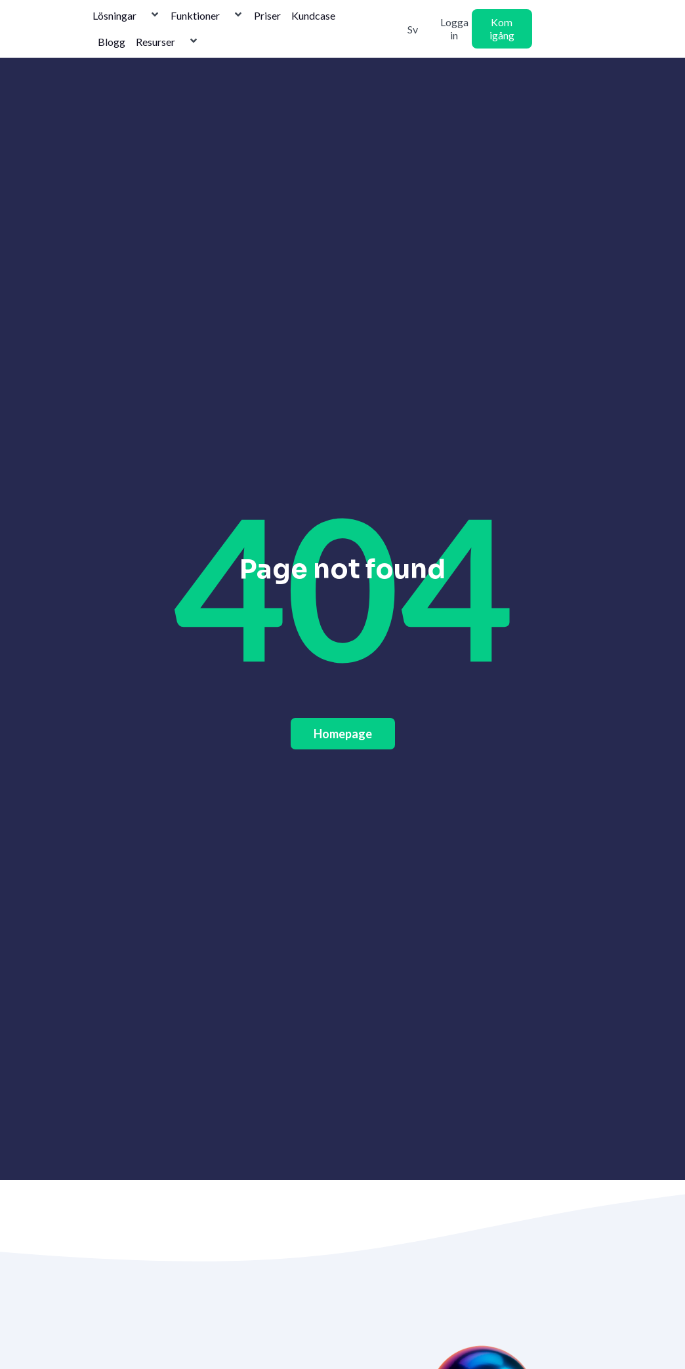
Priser (267, 15)
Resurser (167, 42)
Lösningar (126, 15)
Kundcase (313, 15)
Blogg (111, 41)
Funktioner (207, 15)
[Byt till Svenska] (407, 28)
